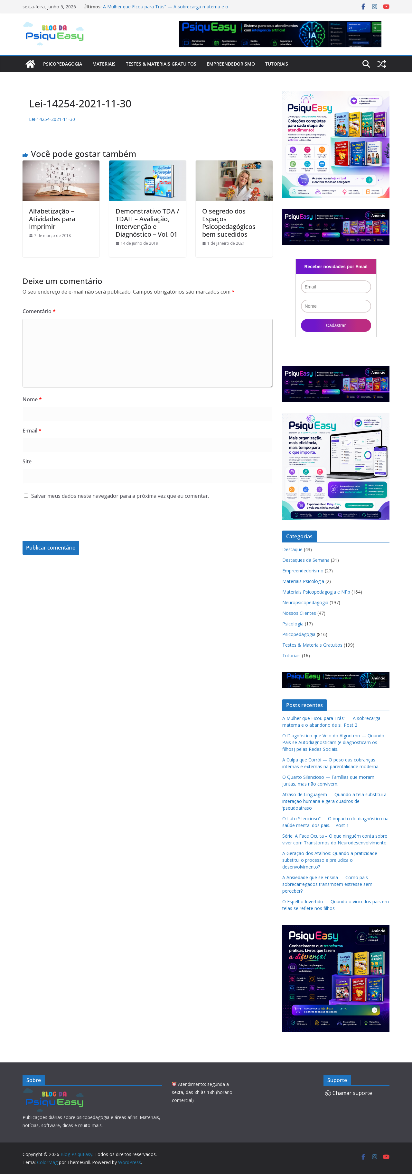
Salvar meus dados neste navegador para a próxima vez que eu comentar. (120, 495)
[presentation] (66, 525)
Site (27, 461)
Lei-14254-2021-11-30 (52, 119)
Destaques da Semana (306, 560)
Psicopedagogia (62, 64)
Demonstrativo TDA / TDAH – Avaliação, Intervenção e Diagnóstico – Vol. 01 (147, 223)
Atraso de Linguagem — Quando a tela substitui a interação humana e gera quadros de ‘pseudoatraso (334, 801)
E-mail (32, 430)
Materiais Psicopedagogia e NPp (316, 592)
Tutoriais (276, 64)
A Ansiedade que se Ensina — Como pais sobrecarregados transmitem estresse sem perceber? (327, 884)
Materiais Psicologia (303, 581)
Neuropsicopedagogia (305, 602)
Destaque (292, 549)
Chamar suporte (348, 1093)
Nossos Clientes (299, 613)
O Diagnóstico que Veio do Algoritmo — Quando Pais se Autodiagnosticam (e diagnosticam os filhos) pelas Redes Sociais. (333, 742)
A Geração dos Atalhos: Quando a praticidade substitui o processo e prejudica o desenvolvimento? (329, 860)
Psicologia (293, 624)
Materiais (104, 64)
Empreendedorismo (231, 64)
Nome (32, 399)
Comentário (39, 311)
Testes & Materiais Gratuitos (161, 64)
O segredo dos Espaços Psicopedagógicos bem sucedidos (229, 223)
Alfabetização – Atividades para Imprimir (52, 219)
